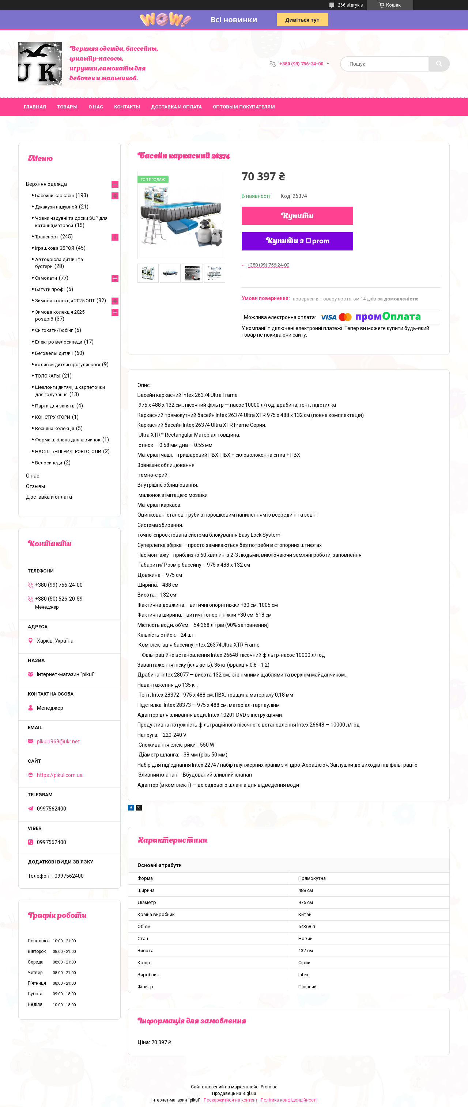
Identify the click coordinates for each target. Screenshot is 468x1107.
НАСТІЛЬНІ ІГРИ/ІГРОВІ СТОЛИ (68, 451)
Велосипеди (48, 463)
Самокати (46, 278)
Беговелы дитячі (54, 353)
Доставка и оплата (176, 107)
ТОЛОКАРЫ (47, 376)
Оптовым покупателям (244, 107)
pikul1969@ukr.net (58, 741)
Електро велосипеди (58, 342)
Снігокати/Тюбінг (54, 330)
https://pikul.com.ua (60, 775)
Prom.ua (269, 1086)
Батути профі (50, 289)
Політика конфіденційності (289, 1100)
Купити (297, 216)
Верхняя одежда (46, 184)
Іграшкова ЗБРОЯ (54, 248)
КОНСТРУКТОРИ (52, 417)
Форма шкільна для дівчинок (68, 440)
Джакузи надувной (56, 207)
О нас (95, 107)
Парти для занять (55, 406)
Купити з (297, 241)
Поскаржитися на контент (230, 1100)
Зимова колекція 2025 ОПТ (65, 300)
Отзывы (35, 486)
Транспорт (46, 237)
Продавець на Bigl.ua (234, 1093)
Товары (67, 107)
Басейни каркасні (54, 195)
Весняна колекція (54, 428)
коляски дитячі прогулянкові (67, 364)
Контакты (127, 107)
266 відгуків (350, 5)
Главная (35, 107)
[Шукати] (439, 64)
